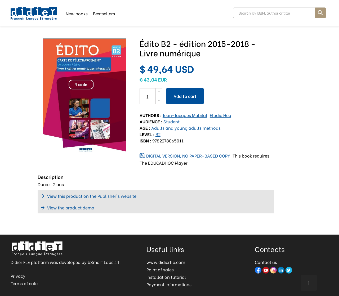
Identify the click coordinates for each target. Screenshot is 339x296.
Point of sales (160, 269)
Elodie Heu (220, 115)
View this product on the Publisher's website (91, 196)
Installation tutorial (166, 277)
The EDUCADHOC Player (164, 163)
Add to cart (185, 96)
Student (171, 121)
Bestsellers (104, 13)
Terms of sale (24, 283)
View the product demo (70, 207)
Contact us (266, 262)
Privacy (18, 276)
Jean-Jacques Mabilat (185, 115)
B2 (157, 134)
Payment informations (168, 284)
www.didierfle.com (165, 262)
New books (77, 13)
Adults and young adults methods (186, 128)
